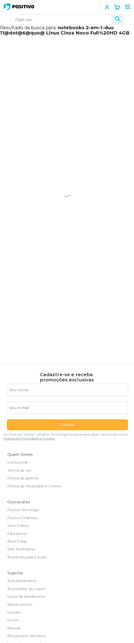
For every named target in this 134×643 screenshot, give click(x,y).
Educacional (17, 534)
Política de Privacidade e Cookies (29, 438)
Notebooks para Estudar (27, 557)
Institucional (17, 462)
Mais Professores (21, 549)
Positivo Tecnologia (23, 510)
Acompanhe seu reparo (26, 589)
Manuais (14, 628)
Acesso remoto (19, 605)
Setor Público (18, 526)
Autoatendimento (22, 581)
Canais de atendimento (26, 597)
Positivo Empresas (22, 518)
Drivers (13, 620)
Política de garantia (22, 478)
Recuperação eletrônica (26, 636)
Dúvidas (13, 612)
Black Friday (17, 541)
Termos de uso (19, 470)
